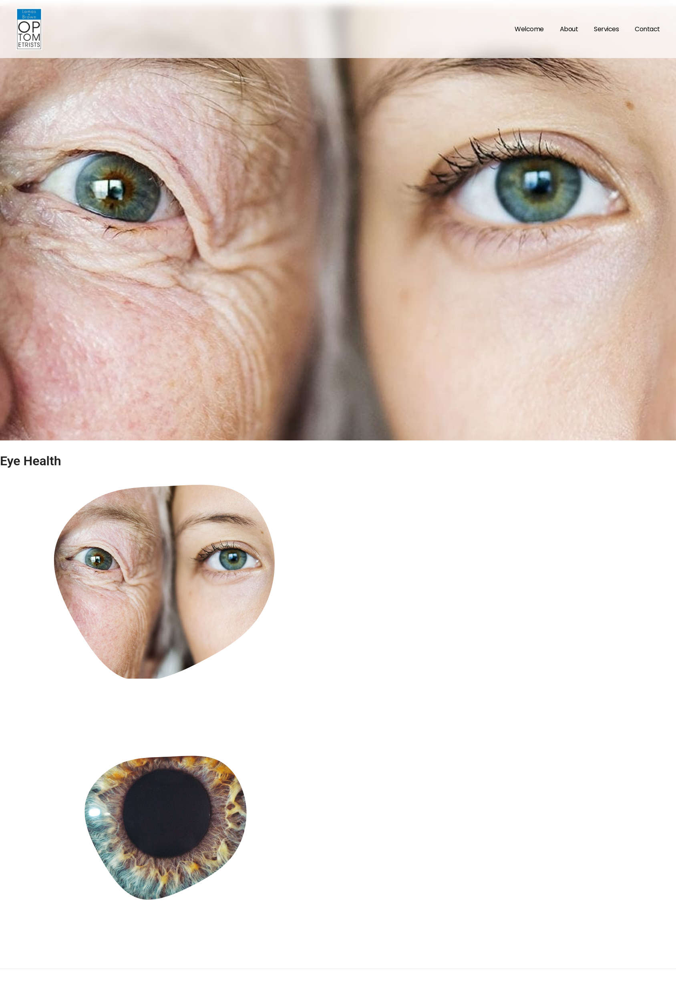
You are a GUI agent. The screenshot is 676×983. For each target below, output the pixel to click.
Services (606, 29)
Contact (647, 29)
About (569, 29)
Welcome (529, 29)
